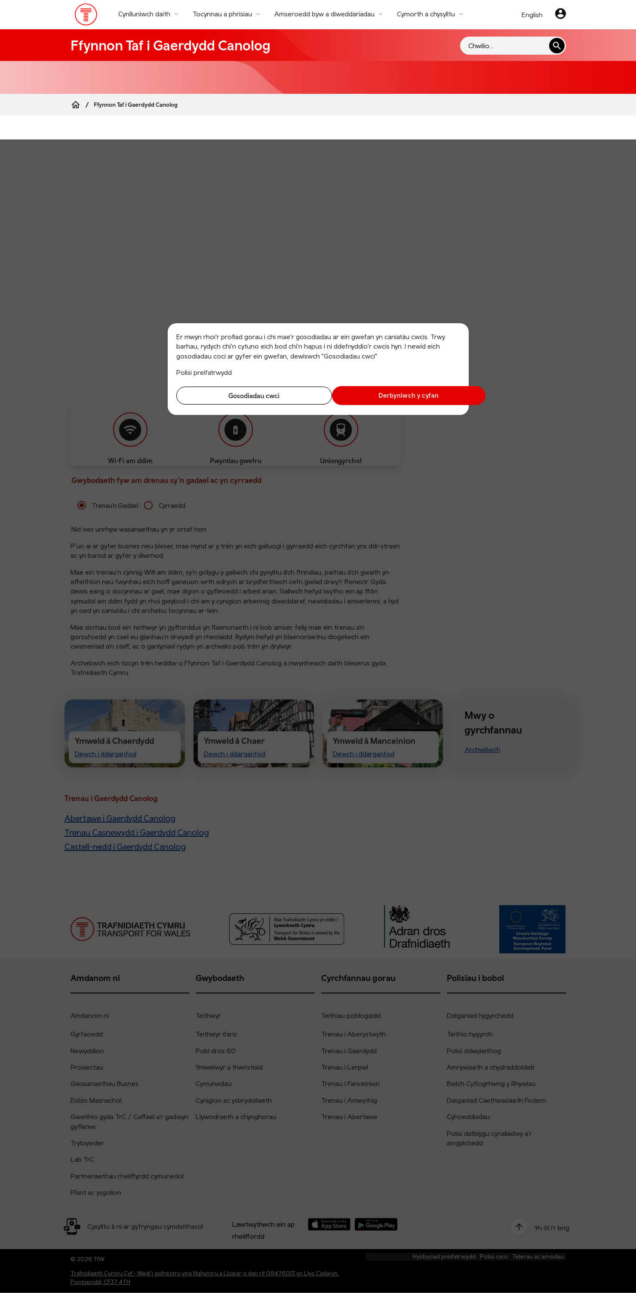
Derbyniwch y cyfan (391, 395)
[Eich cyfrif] (560, 14)
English (532, 15)
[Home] (76, 104)
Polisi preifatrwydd (204, 372)
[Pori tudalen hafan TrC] (86, 16)
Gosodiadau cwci (244, 395)
